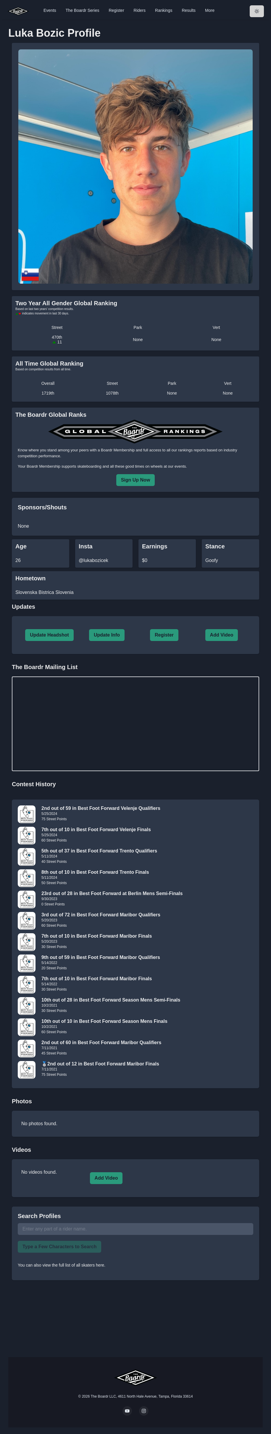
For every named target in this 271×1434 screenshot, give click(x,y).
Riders (140, 10)
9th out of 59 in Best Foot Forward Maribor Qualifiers (100, 957)
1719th (47, 393)
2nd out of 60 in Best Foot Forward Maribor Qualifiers (101, 1042)
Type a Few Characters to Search (59, 1246)
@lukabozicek (93, 560)
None (138, 339)
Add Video (221, 634)
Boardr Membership (43, 466)
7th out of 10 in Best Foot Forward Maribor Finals (96, 936)
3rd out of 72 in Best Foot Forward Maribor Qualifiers (100, 914)
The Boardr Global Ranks (50, 414)
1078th (112, 393)
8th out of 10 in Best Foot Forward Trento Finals (95, 872)
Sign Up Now (135, 479)
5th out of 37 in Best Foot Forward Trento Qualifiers (99, 850)
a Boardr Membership (116, 450)
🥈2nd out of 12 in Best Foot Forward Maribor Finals (100, 1063)
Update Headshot (49, 634)
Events (49, 10)
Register (116, 10)
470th (57, 339)
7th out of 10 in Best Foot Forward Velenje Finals (96, 829)
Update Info (107, 634)
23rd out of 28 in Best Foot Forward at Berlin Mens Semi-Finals (112, 893)
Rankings (163, 10)
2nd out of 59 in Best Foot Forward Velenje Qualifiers (100, 808)
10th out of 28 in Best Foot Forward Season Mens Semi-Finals (110, 999)
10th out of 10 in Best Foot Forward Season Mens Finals (104, 1021)
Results (189, 10)
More (209, 10)
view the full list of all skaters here (73, 1265)
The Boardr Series (82, 10)
